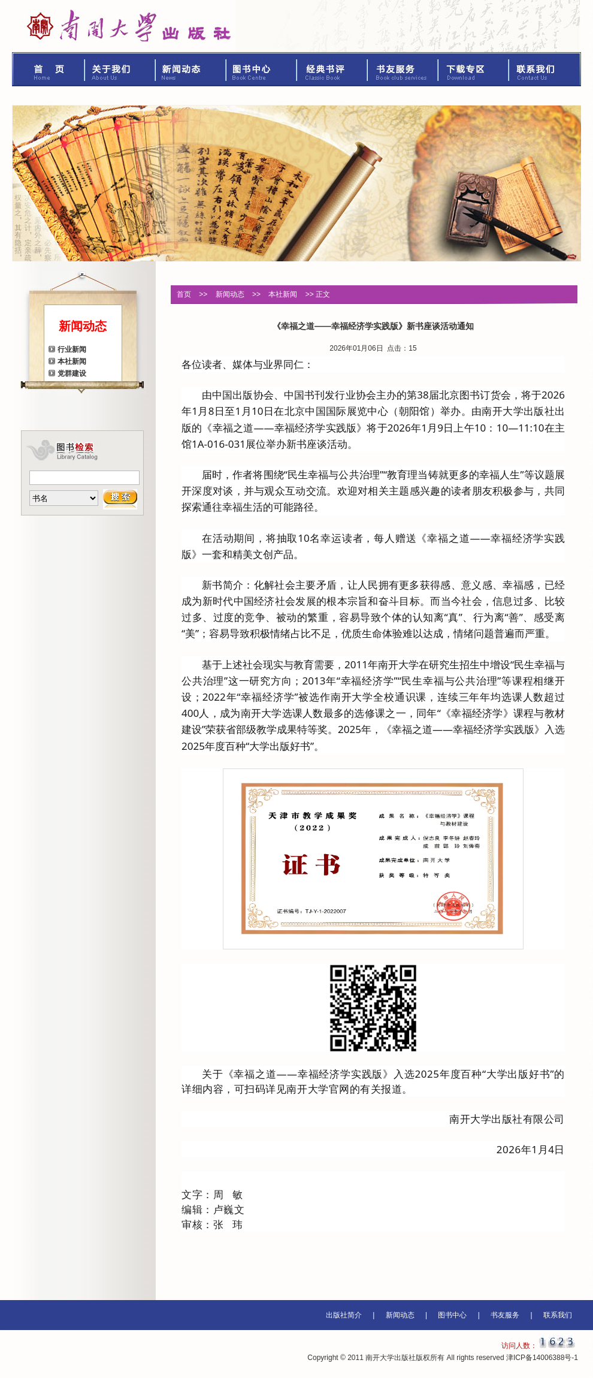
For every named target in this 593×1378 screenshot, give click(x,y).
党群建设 (72, 373)
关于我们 (120, 69)
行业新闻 (72, 349)
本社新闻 (72, 361)
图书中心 (261, 69)
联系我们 (545, 69)
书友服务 (403, 69)
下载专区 (473, 69)
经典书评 (332, 69)
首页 (48, 69)
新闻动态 (191, 69)
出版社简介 (344, 1315)
